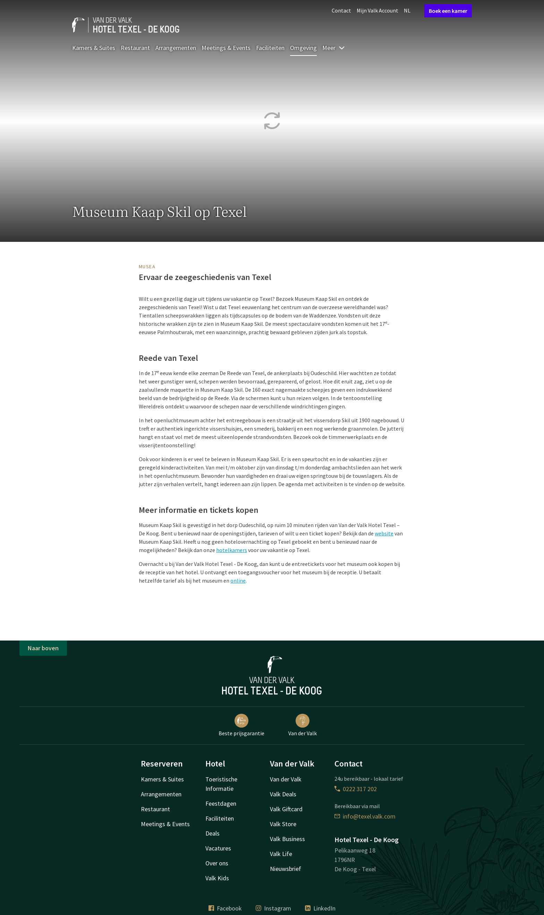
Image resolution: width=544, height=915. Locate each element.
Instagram (273, 908)
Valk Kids (217, 878)
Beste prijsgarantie (241, 725)
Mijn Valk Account (377, 10)
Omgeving (303, 48)
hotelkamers (231, 550)
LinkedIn (320, 908)
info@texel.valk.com (365, 816)
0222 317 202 (355, 789)
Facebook (225, 908)
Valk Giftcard (286, 809)
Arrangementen (175, 48)
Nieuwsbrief (285, 869)
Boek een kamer (448, 10)
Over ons (216, 863)
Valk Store (283, 824)
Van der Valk (302, 725)
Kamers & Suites (93, 48)
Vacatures (218, 848)
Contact (341, 10)
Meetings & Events (226, 48)
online (238, 580)
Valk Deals (283, 794)
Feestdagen (220, 803)
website (384, 533)
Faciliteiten (270, 48)
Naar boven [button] (43, 648)
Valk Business (287, 839)
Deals (212, 833)
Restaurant (135, 48)
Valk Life (281, 854)
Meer (333, 48)
